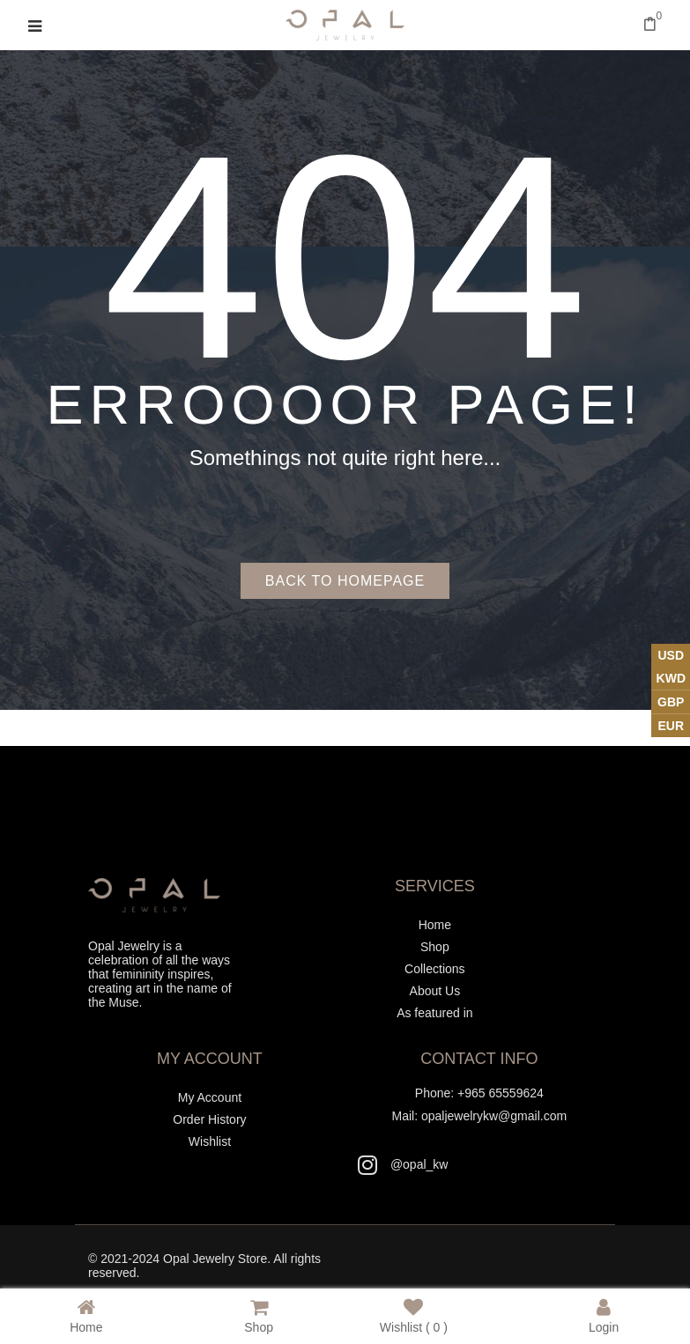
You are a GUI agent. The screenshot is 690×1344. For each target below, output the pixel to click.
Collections (434, 969)
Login (604, 1315)
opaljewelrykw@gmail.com (494, 1116)
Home (435, 925)
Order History (209, 1119)
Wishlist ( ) (414, 1315)
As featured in (434, 1013)
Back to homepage (345, 580)
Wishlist (210, 1141)
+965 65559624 (500, 1093)
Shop (434, 947)
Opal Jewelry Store (215, 1259)
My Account (209, 1097)
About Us (435, 991)
